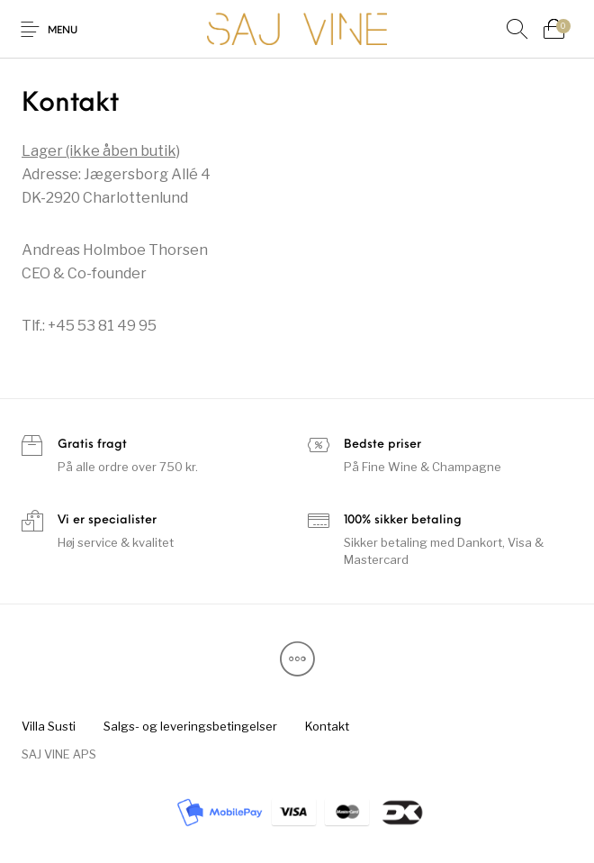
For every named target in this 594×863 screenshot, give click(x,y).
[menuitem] (48, 727)
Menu (62, 31)
